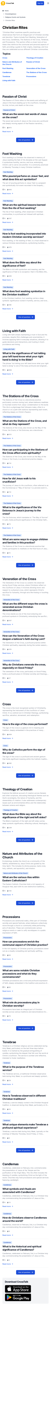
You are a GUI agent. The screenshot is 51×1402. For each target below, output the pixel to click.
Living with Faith (8, 349)
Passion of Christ (9, 110)
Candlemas (7, 1185)
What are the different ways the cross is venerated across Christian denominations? (24, 607)
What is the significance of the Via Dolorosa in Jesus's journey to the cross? (21, 510)
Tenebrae (6, 1063)
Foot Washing (8, 172)
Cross (5, 720)
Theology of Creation (10, 810)
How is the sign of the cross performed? (25, 724)
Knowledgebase (10, 14)
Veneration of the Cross (11, 600)
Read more (7, 131)
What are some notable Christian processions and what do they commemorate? (21, 973)
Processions (7, 937)
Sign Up (40, 3)
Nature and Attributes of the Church (15, 873)
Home (5, 11)
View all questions (25, 140)
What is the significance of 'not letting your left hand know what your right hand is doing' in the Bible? (23, 356)
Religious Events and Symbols (15, 17)
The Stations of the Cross (12, 417)
